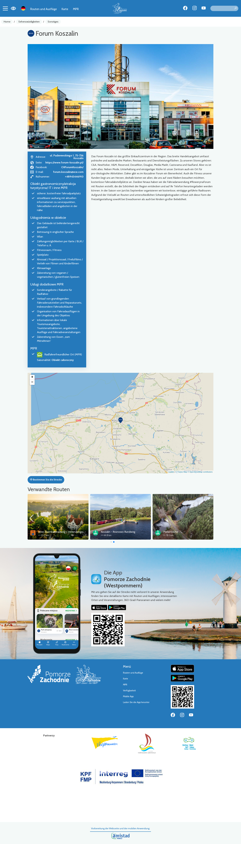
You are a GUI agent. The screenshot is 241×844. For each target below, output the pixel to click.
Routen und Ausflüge (43, 9)
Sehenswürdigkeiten (29, 21)
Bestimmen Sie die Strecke (46, 479)
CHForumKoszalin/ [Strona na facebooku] (72, 167)
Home (7, 21)
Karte (65, 9)
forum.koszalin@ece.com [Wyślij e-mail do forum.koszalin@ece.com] (68, 171)
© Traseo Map (181, 472)
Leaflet (171, 472)
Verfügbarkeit (129, 690)
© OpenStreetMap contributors (200, 472)
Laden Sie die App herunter (136, 702)
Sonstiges (53, 21)
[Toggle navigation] (5, 8)
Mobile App (128, 696)
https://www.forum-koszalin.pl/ (64, 162)
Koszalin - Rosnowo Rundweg (180, 531)
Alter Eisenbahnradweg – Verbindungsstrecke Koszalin (132, 531)
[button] (120, 420)
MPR (76, 9)
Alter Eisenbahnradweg (51, 531)
